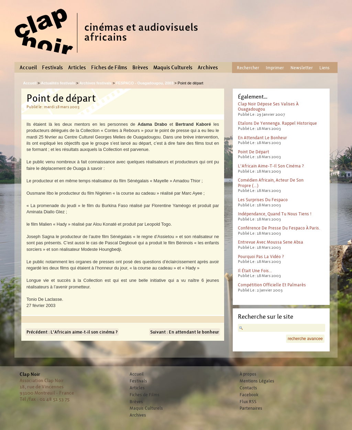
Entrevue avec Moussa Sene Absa (270, 242)
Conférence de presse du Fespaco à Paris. (279, 228)
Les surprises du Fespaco (263, 199)
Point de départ (253, 151)
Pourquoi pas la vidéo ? (261, 256)
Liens (324, 67)
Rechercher (248, 67)
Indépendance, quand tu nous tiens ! (274, 213)
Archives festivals (95, 83)
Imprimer (275, 67)
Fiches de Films (109, 67)
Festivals (52, 67)
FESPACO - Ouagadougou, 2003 (144, 83)
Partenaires (251, 408)
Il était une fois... (255, 270)
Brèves (140, 67)
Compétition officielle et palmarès (272, 284)
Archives (208, 67)
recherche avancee (305, 338)
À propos (248, 374)
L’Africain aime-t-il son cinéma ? (271, 165)
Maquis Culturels (172, 67)
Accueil (28, 67)
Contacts (248, 388)
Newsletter (301, 67)
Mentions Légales (257, 381)
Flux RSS (248, 402)
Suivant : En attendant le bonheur (184, 332)
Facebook (249, 395)
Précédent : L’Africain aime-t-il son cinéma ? (72, 332)
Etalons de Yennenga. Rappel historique (277, 123)
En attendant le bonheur (262, 137)
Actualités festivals (58, 83)
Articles (77, 67)
